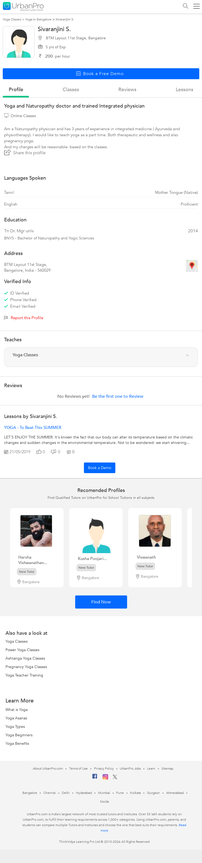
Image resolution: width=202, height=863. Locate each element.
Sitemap (167, 768)
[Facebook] (95, 778)
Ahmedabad (175, 793)
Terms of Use (78, 768)
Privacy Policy (104, 768)
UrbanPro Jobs (130, 768)
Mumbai (104, 793)
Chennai (49, 793)
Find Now (101, 602)
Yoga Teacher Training (24, 675)
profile (16, 89)
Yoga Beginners (19, 735)
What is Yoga (16, 709)
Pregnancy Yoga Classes (26, 666)
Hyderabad (84, 793)
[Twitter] (115, 778)
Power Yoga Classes (22, 650)
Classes (71, 89)
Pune (120, 793)
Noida (104, 801)
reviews (127, 89)
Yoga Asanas (16, 718)
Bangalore (29, 793)
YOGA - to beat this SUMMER (32, 427)
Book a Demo (99, 467)
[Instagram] (105, 778)
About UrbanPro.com (48, 768)
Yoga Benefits (17, 743)
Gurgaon (153, 793)
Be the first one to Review (117, 396)
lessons (184, 89)
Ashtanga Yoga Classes (25, 658)
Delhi (66, 793)
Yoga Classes (16, 641)
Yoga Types (15, 726)
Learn (151, 768)
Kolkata (135, 793)
